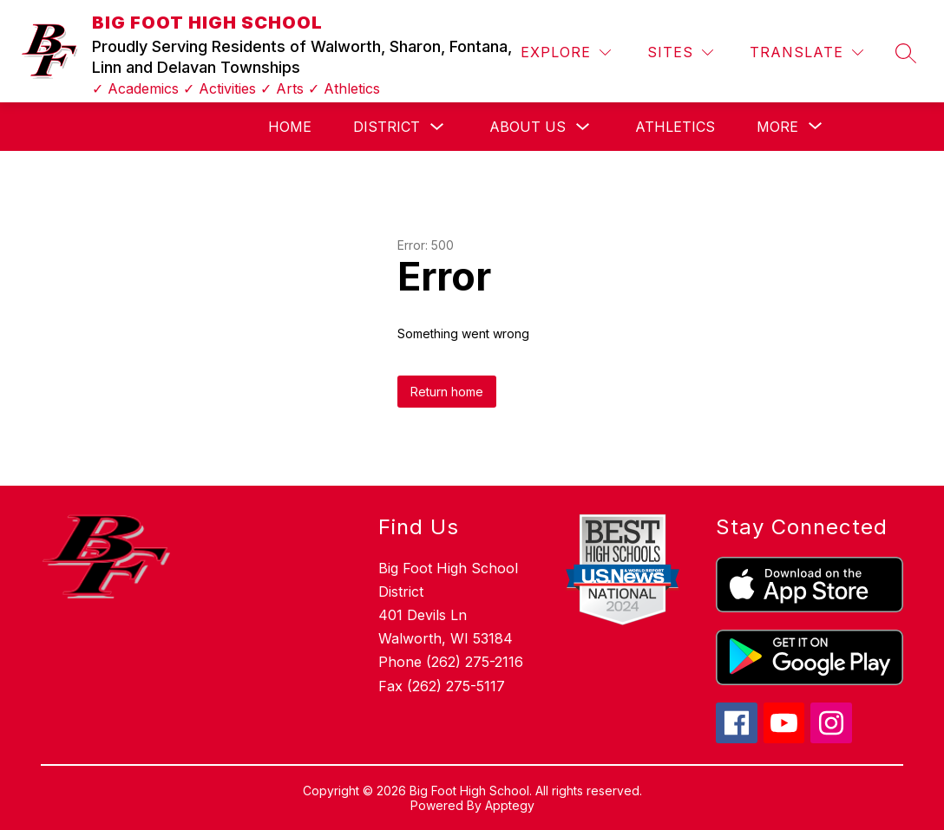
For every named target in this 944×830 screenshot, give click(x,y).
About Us (527, 126)
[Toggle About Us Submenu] (583, 127)
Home (289, 126)
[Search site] (905, 52)
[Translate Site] (806, 52)
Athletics (675, 126)
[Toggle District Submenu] (437, 127)
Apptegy (509, 805)
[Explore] (565, 52)
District (386, 126)
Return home (446, 391)
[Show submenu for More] (777, 126)
